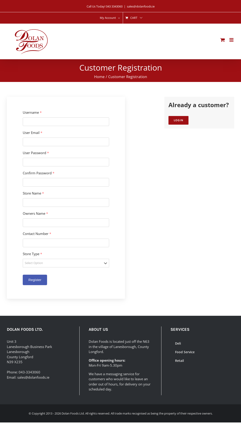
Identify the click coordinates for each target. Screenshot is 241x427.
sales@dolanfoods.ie (141, 6)
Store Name (33, 193)
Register (34, 280)
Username (32, 112)
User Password (36, 153)
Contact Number (37, 234)
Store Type (32, 254)
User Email (32, 133)
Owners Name (35, 213)
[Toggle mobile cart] (222, 39)
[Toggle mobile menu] (231, 39)
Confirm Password (38, 173)
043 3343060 (114, 6)
